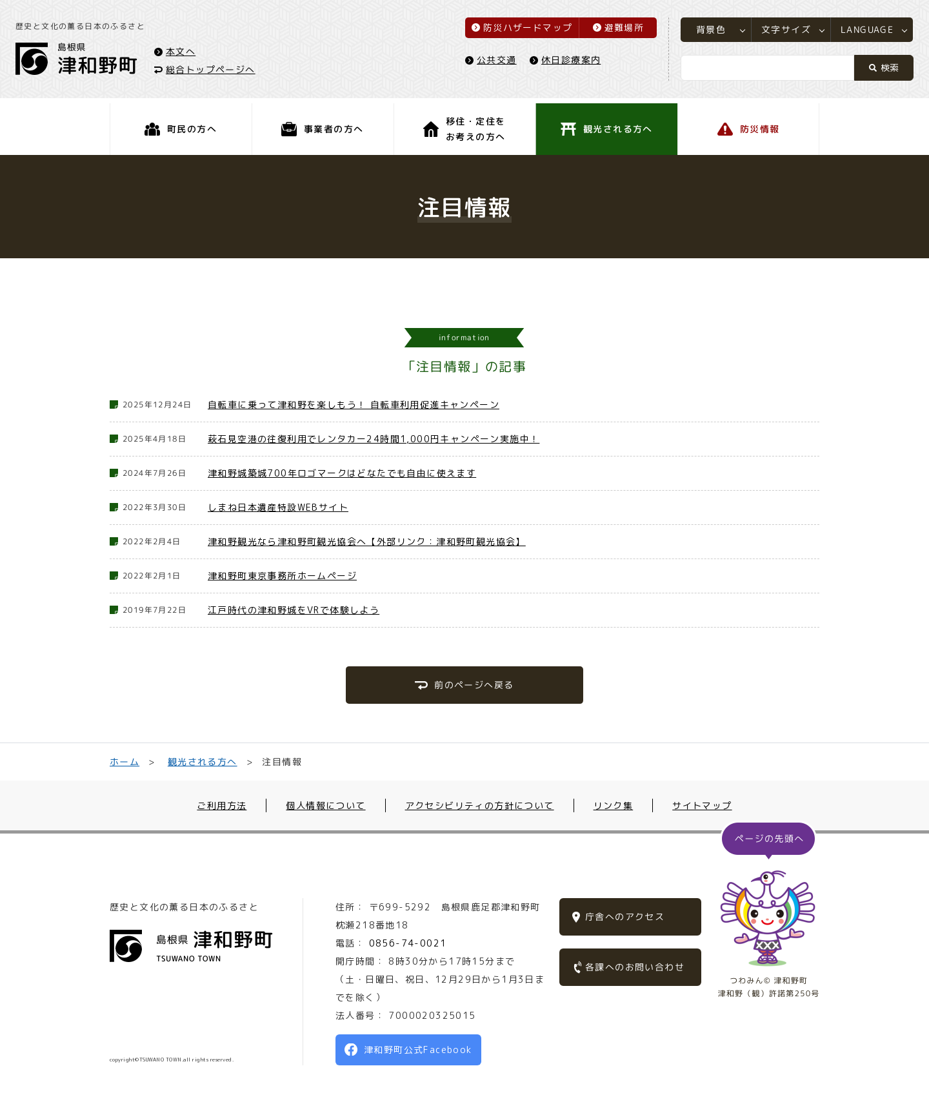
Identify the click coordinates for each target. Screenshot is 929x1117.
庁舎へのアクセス (624, 916)
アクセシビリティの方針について (479, 805)
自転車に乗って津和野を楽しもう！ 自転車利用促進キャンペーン (353, 404)
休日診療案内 (567, 62)
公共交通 (493, 62)
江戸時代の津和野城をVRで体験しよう (293, 610)
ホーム (124, 761)
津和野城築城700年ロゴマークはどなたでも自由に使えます (342, 473)
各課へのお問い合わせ (634, 967)
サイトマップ (702, 805)
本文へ (184, 54)
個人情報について (325, 805)
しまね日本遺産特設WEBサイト (278, 507)
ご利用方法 (221, 805)
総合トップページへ (214, 72)
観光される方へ (202, 761)
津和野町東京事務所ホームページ (282, 575)
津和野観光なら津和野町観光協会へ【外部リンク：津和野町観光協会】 (367, 541)
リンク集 (614, 805)
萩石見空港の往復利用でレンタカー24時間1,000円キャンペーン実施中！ (373, 439)
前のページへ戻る (474, 685)
